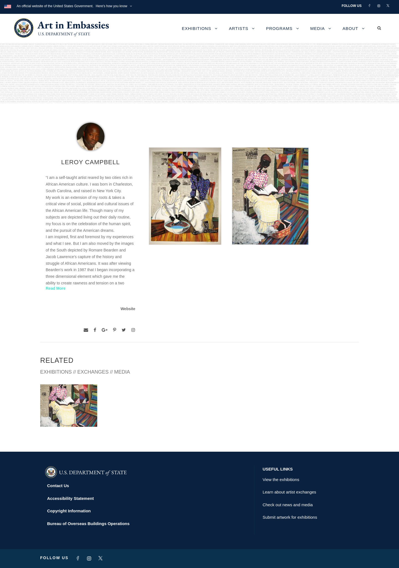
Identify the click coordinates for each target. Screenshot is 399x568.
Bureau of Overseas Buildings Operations (88, 523)
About (350, 28)
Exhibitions (196, 28)
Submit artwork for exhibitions (290, 517)
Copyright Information (69, 510)
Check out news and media (288, 504)
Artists (238, 28)
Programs (279, 28)
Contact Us (58, 485)
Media (317, 28)
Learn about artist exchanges (289, 492)
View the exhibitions (281, 479)
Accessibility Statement (70, 498)
